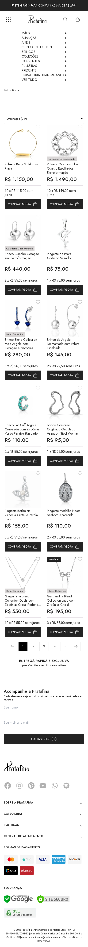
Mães (44, 33)
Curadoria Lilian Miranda (44, 75)
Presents (44, 70)
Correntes (44, 61)
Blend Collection (44, 47)
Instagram (19, 786)
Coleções (44, 56)
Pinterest (31, 786)
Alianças (44, 37)
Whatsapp (55, 786)
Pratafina (37, 19)
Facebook (8, 786)
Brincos (44, 51)
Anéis (44, 42)
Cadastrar (44, 739)
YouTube (43, 786)
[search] (65, 19)
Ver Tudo (44, 79)
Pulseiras (44, 65)
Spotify (66, 786)
